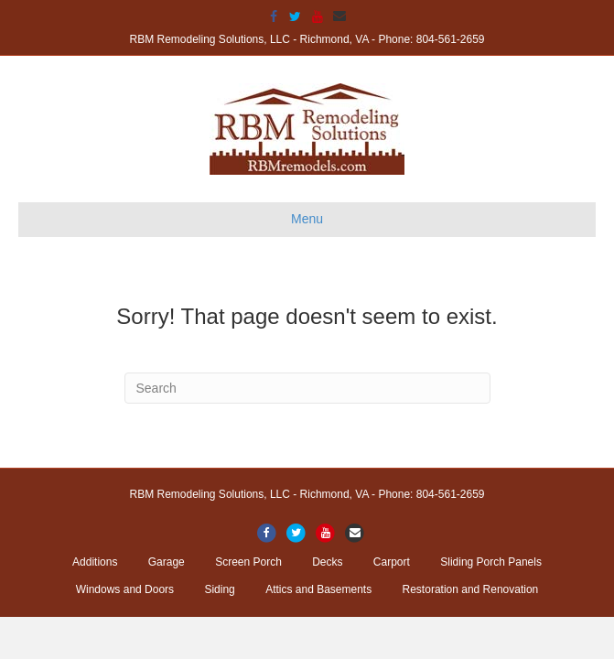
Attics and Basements (318, 589)
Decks (327, 562)
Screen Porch (248, 562)
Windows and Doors (125, 589)
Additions (94, 562)
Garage (166, 562)
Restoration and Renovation (471, 589)
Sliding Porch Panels (491, 562)
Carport (391, 562)
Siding (219, 589)
